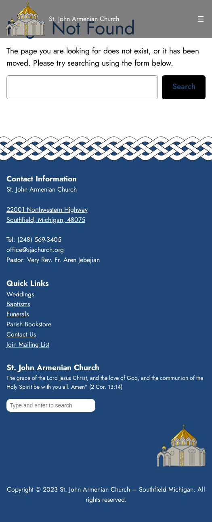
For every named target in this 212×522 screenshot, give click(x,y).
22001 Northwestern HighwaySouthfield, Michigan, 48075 (47, 214)
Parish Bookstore (28, 324)
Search (183, 86)
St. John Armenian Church (84, 18)
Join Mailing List (27, 344)
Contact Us (21, 334)
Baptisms (18, 304)
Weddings (20, 294)
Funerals (17, 314)
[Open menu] (201, 19)
